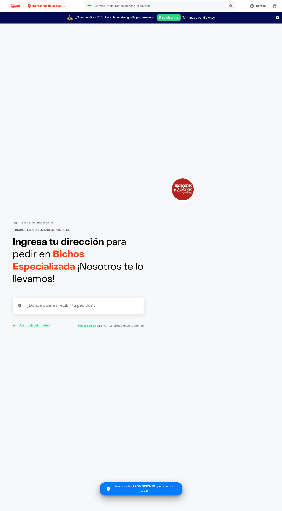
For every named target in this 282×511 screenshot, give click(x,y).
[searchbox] (159, 6)
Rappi (15, 222)
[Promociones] (141, 488)
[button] (47, 6)
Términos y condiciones (199, 18)
